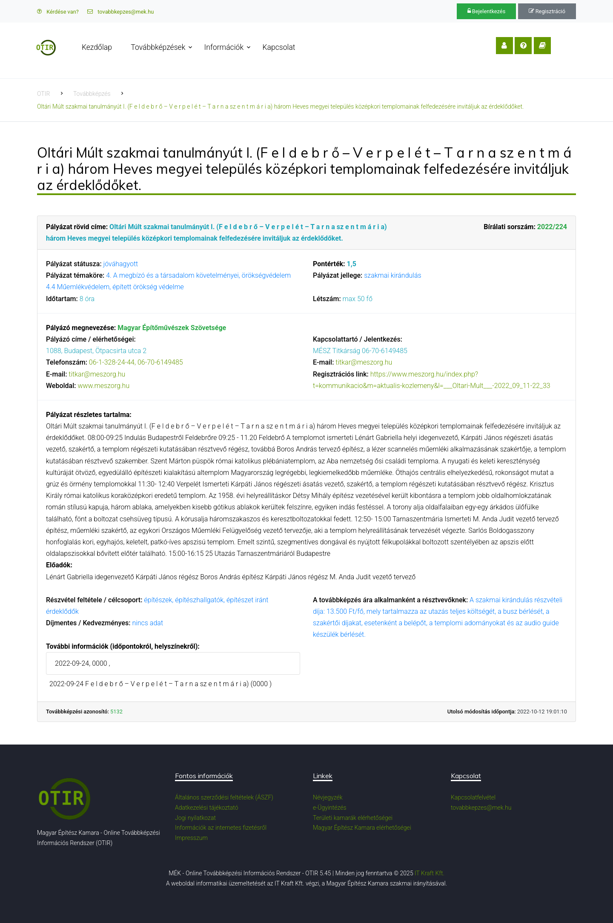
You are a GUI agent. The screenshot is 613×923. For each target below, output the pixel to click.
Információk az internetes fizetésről (220, 827)
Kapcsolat (280, 47)
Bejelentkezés (486, 11)
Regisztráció (547, 11)
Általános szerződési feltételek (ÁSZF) (224, 797)
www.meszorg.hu (103, 386)
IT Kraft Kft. (429, 873)
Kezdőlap (98, 47)
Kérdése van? (58, 12)
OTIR (43, 93)
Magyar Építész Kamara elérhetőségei (362, 827)
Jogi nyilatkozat (195, 817)
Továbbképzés (92, 93)
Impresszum (191, 837)
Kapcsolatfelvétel (473, 797)
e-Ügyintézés (330, 807)
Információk (225, 47)
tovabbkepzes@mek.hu (120, 12)
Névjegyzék (328, 797)
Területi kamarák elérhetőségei (352, 817)
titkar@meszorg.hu (97, 374)
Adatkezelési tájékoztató (206, 807)
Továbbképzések (159, 47)
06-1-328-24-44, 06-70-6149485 (136, 362)
